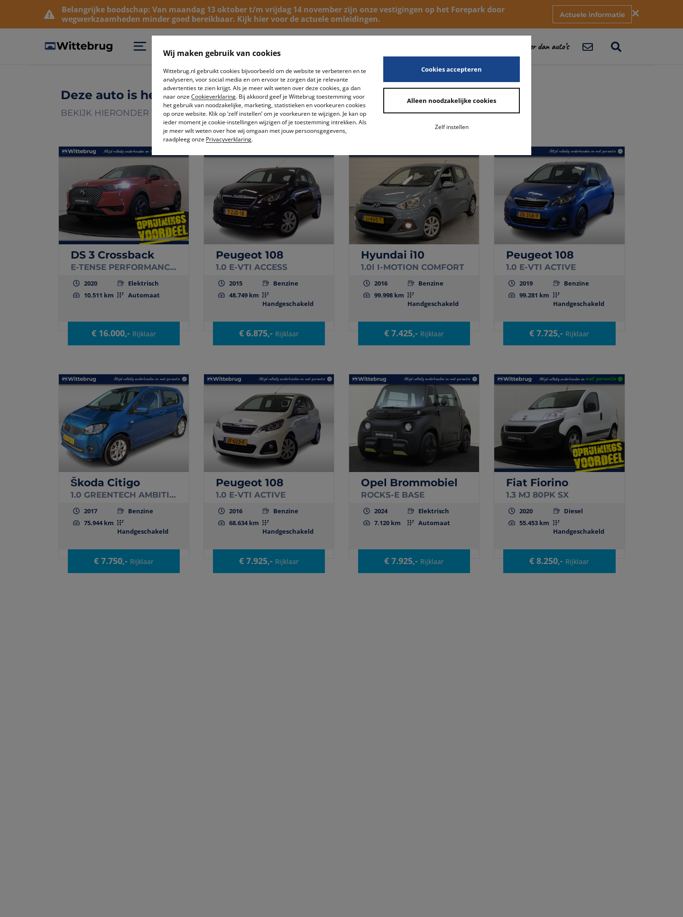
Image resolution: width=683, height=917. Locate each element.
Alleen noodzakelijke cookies (451, 100)
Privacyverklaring (228, 139)
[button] (550, 46)
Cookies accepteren (451, 69)
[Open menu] (140, 46)
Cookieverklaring (213, 97)
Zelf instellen (452, 127)
